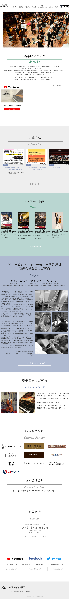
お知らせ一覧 (34, 184)
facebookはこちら (35, 569)
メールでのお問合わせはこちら (35, 536)
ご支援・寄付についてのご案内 (34, 363)
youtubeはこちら (12, 569)
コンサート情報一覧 (34, 246)
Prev (2, 27)
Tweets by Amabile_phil (57, 85)
